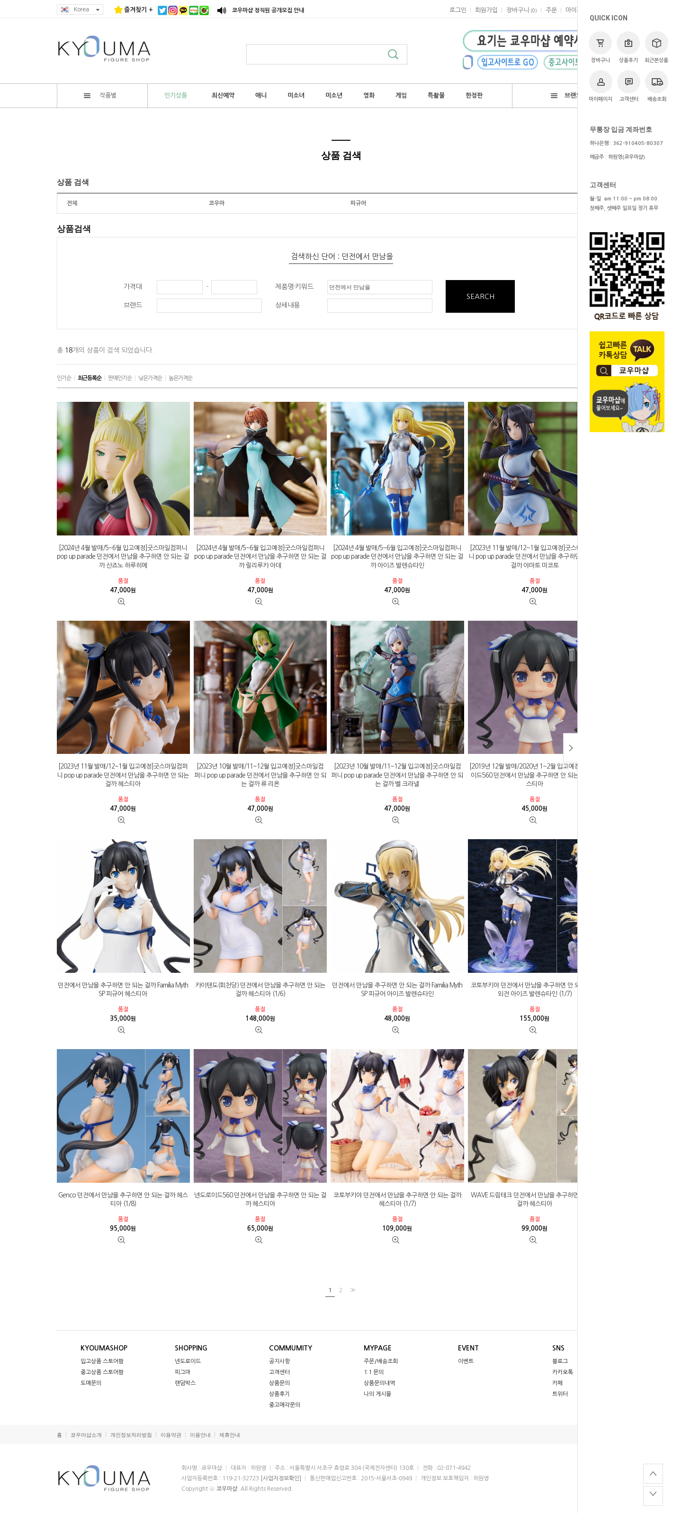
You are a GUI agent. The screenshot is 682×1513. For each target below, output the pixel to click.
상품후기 (628, 47)
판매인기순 (120, 378)
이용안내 (200, 1435)
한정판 (474, 95)
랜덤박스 (185, 1383)
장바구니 (600, 47)
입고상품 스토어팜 (102, 1361)
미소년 (333, 95)
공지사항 (279, 1361)
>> (352, 1289)
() (521, 10)
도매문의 (91, 1383)
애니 (261, 95)
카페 (557, 1383)
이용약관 (171, 1435)
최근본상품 (656, 47)
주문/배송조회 (381, 1361)
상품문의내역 (379, 1383)
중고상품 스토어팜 (102, 1372)
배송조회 (656, 86)
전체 (72, 203)
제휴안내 (229, 1435)
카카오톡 (562, 1372)
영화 (369, 95)
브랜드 (566, 95)
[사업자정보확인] (280, 1478)
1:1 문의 (374, 1372)
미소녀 (296, 95)
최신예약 (223, 95)
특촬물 (436, 95)
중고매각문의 (284, 1405)
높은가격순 (180, 378)
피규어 (358, 203)
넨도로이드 (188, 1361)
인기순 (64, 378)
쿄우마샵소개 (86, 1435)
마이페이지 (600, 86)
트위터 (560, 1394)
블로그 (560, 1361)
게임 (401, 95)
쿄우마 (216, 203)
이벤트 (466, 1361)
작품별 (100, 95)
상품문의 (279, 1383)
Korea (80, 9)
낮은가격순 (150, 378)
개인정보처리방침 (131, 1435)
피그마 (182, 1372)
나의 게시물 (377, 1394)
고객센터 (628, 86)
